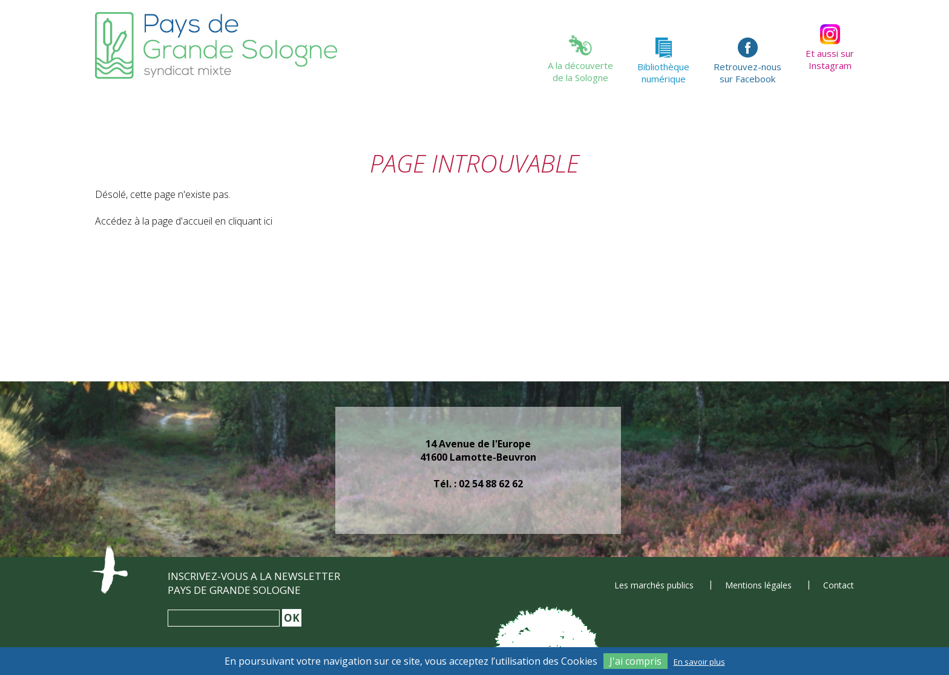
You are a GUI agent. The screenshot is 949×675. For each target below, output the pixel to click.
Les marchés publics (654, 585)
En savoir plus (699, 661)
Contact (838, 585)
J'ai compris (635, 661)
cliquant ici (250, 221)
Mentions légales (758, 585)
